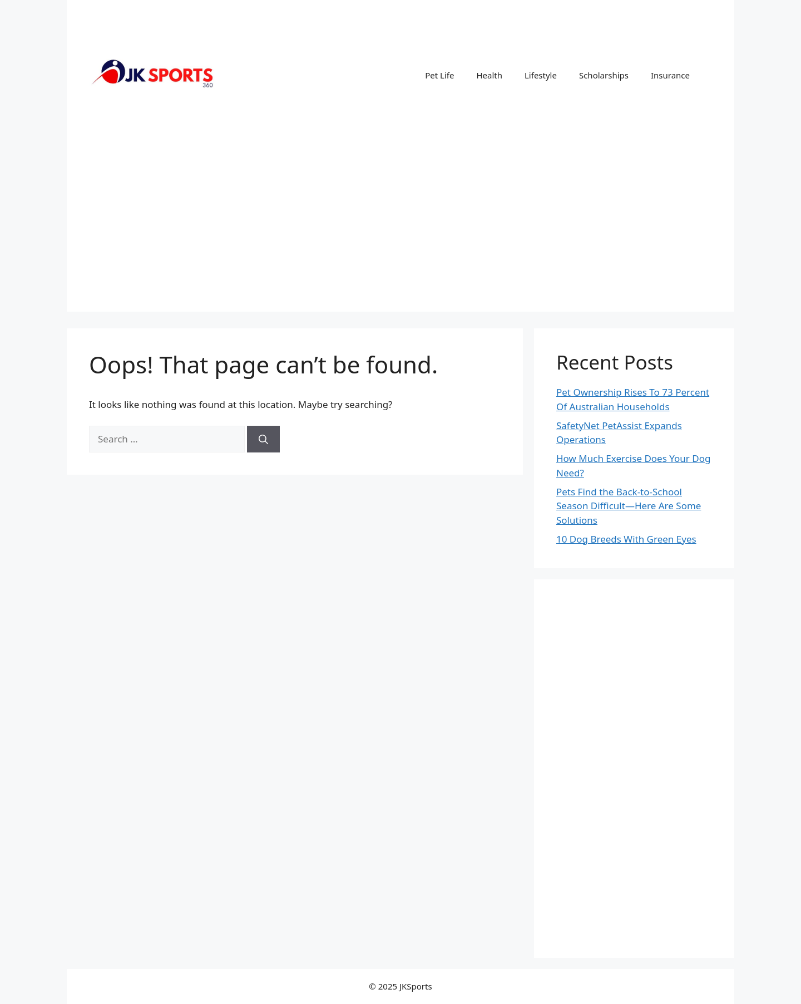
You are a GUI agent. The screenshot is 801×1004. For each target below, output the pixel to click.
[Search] (263, 439)
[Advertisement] (400, 234)
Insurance (670, 75)
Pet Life (439, 75)
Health (489, 75)
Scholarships (604, 75)
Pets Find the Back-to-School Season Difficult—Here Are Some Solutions (628, 505)
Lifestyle (541, 75)
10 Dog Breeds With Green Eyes (626, 539)
